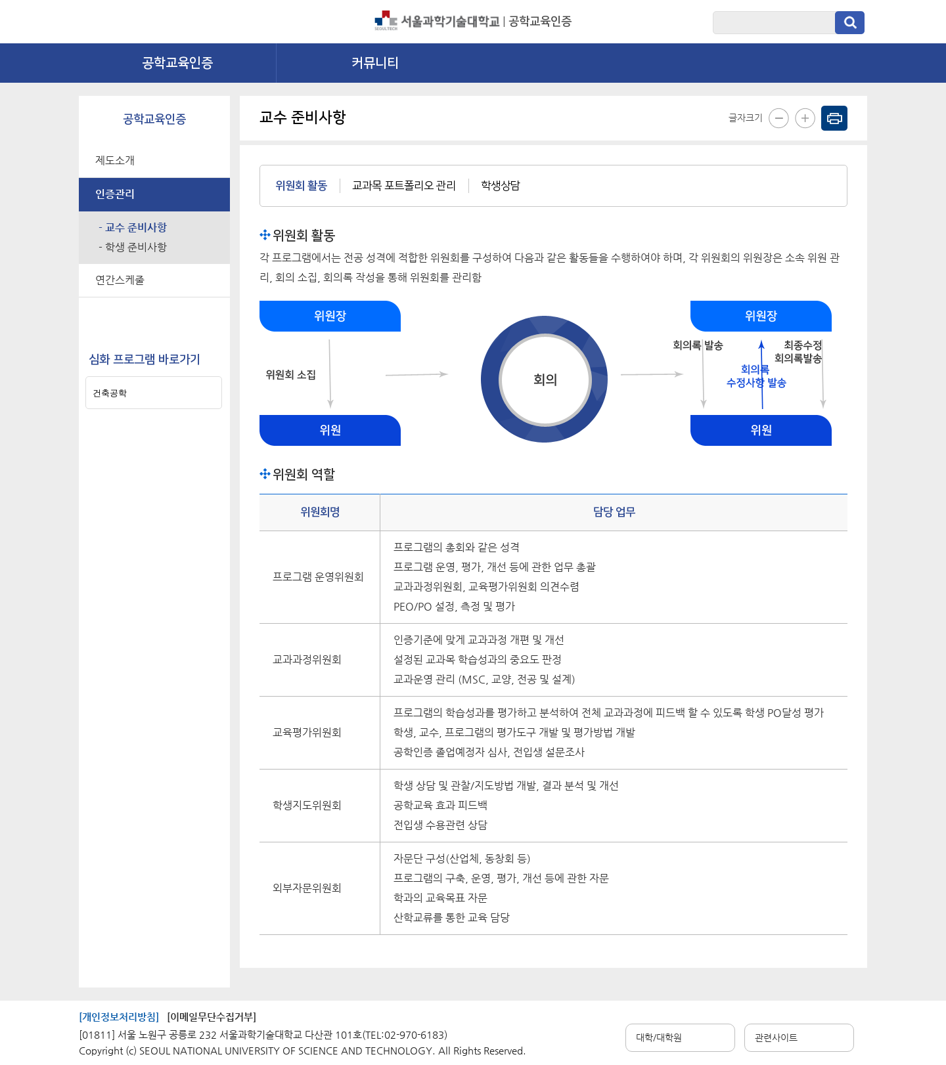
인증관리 (115, 194)
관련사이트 (776, 1037)
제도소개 (115, 160)
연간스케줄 (120, 280)
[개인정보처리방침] (119, 1016)
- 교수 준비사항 (133, 227)
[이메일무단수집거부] (211, 1016)
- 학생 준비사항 (133, 247)
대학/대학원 (659, 1037)
